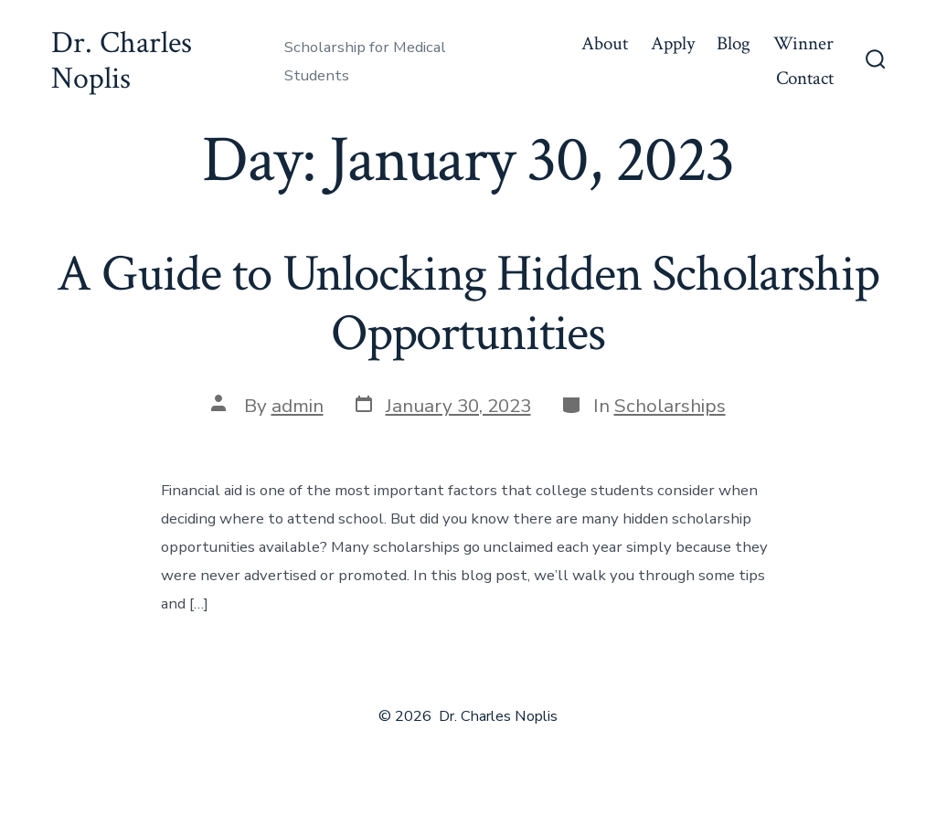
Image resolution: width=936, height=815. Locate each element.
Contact (805, 78)
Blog (733, 43)
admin (297, 405)
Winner (803, 43)
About (604, 43)
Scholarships (670, 405)
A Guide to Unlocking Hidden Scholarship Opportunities (468, 303)
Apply (673, 43)
